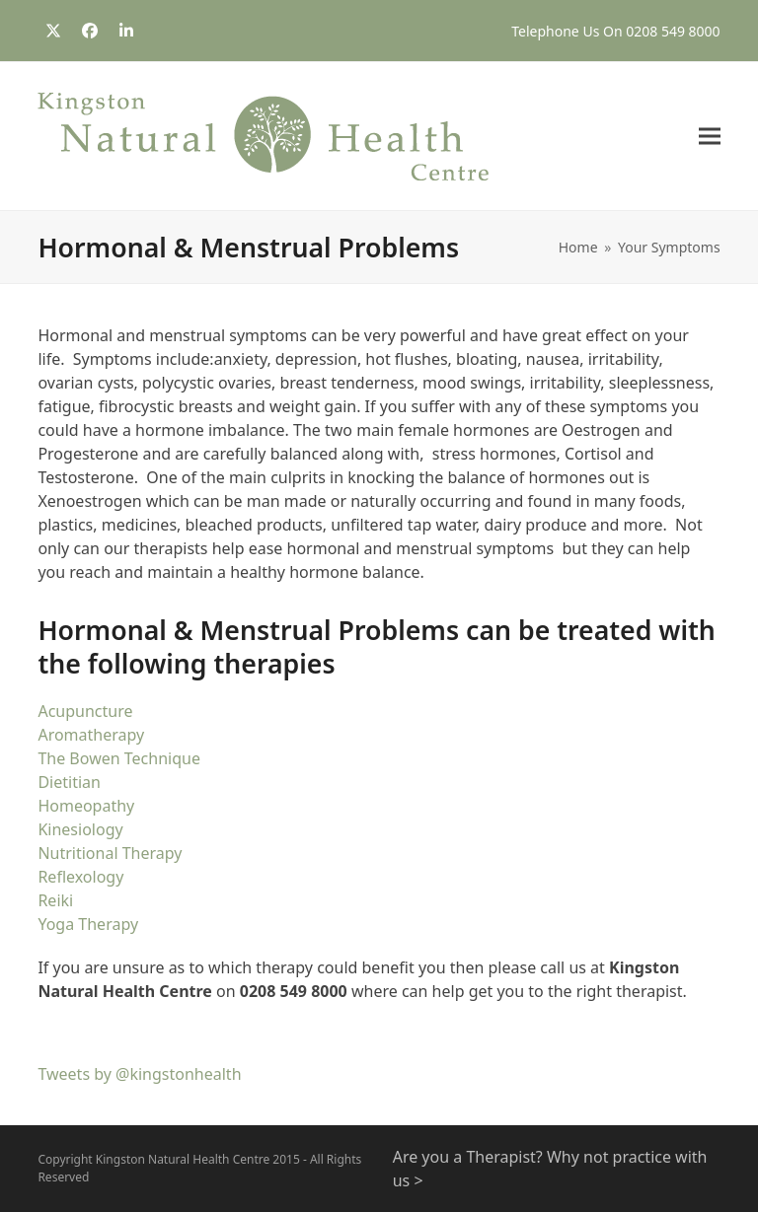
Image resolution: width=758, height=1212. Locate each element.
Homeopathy (86, 806)
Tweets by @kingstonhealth (139, 1074)
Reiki (55, 900)
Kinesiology (80, 829)
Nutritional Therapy (110, 853)
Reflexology (80, 877)
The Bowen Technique (119, 758)
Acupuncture (85, 711)
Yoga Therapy (88, 924)
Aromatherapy (91, 735)
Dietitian (69, 782)
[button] (709, 136)
